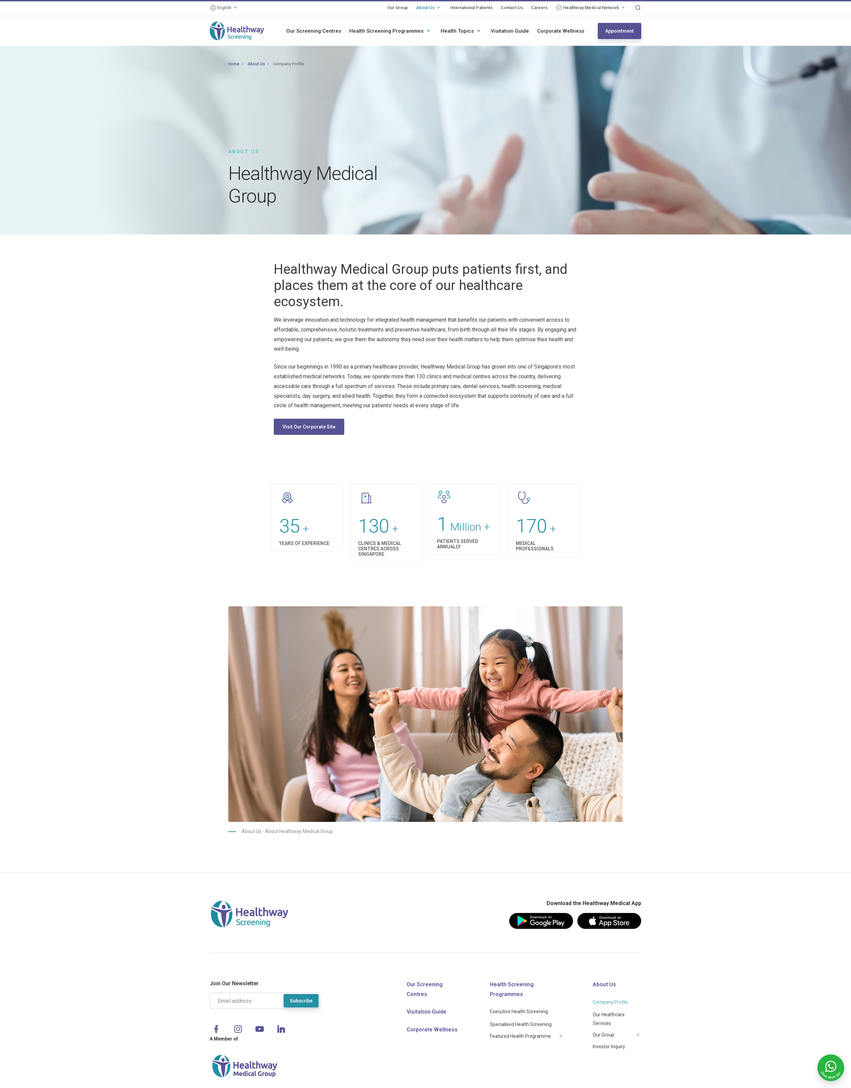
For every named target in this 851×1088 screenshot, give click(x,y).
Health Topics (457, 31)
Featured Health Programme (520, 1036)
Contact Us (512, 7)
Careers (539, 7)
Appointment (619, 31)
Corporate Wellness (560, 31)
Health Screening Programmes (386, 31)
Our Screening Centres (313, 31)
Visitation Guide (510, 31)
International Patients (471, 7)
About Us (425, 7)
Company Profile (288, 64)
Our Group (397, 7)
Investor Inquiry (609, 1046)
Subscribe (301, 1000)
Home (233, 64)
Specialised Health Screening (521, 1024)
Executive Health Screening (519, 1011)
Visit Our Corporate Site (309, 426)
